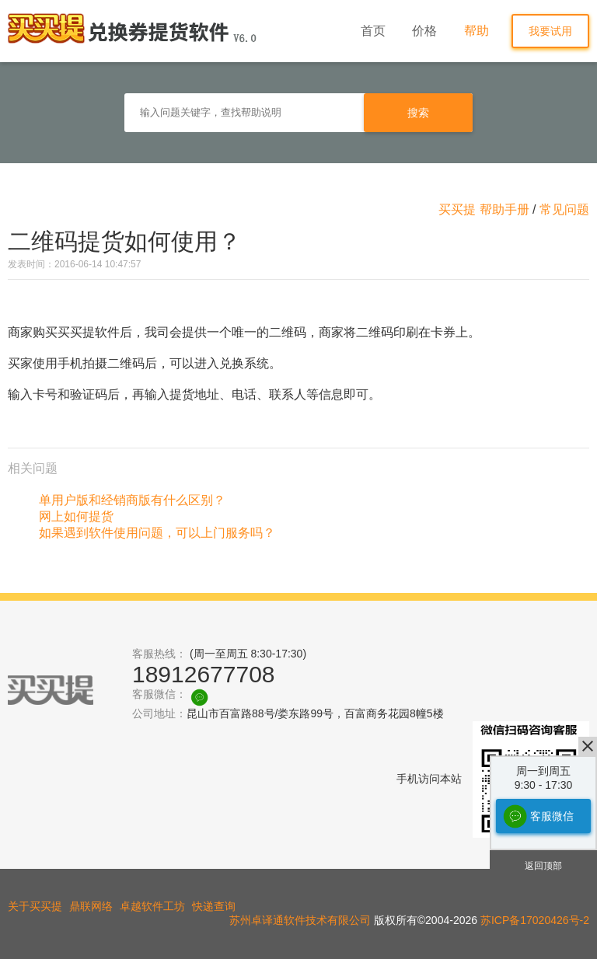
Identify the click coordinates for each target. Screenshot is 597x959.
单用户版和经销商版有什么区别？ (132, 500)
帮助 (476, 30)
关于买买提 (35, 906)
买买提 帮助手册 (483, 209)
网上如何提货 (76, 516)
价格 (424, 30)
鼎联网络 (91, 906)
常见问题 (564, 209)
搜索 (418, 112)
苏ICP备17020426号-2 (534, 920)
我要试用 (550, 31)
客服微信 (552, 816)
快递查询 (214, 906)
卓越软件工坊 (152, 906)
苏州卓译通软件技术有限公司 (300, 920)
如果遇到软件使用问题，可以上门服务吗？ (157, 532)
